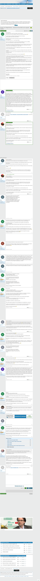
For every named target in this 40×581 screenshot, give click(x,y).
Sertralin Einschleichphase (7, 561)
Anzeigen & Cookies (17, 576)
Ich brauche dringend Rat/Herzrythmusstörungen (11, 547)
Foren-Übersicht (2, 568)
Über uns (8, 576)
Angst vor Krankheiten (15, 568)
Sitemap (27, 576)
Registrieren (26, 5)
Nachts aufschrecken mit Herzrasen (9, 559)
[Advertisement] (19, 314)
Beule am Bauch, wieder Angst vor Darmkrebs (11, 563)
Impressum (10, 576)
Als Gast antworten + (3, 493)
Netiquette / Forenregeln (23, 576)
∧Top (38, 580)
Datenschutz (13, 576)
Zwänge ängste (5, 551)
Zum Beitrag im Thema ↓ (9, 143)
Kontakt (5, 576)
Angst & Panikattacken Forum (8, 568)
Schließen (16, 25)
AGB (20, 576)
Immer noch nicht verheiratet (8, 549)
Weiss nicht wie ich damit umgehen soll (10, 557)
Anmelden (31, 5)
